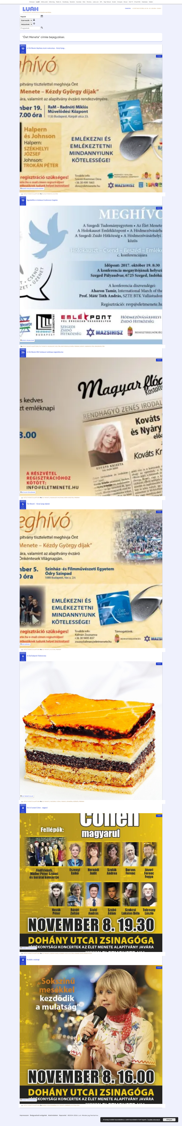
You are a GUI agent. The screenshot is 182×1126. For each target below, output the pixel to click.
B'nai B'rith (137, 2)
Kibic (84, 2)
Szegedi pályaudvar (28, 340)
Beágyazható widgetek (38, 1115)
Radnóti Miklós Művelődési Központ (33, 188)
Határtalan (145, 2)
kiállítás (57, 346)
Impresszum (24, 1115)
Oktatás (71, 346)
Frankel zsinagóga (67, 801)
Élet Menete (48, 194)
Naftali (151, 2)
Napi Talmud (107, 2)
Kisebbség (66, 2)
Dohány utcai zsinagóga (49, 1105)
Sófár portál (44, 2)
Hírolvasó (32, 2)
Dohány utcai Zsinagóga (29, 948)
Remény (89, 2)
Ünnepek (119, 2)
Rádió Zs (58, 2)
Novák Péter (88, 953)
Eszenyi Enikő (54, 953)
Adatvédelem (53, 1115)
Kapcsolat (62, 1115)
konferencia (65, 346)
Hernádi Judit (63, 953)
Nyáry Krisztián (69, 497)
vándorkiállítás (99, 346)
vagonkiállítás (89, 346)
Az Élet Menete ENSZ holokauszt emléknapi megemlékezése (45, 352)
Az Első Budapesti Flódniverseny (36, 655)
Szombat (78, 2)
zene (77, 1105)
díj (43, 194)
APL (101, 2)
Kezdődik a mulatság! (33, 959)
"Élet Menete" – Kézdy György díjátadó (38, 503)
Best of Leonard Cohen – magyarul (37, 807)
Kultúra (55, 194)
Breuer (126, 2)
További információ (153, 1119)
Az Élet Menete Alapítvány (32, 194)
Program (76, 346)
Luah (79, 1115)
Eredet (114, 2)
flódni (58, 801)
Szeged (82, 346)
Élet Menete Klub (27, 796)
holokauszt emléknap (57, 497)
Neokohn (72, 2)
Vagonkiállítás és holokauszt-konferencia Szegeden (42, 200)
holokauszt (50, 346)
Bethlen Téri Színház (28, 492)
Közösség (75, 801)
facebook (53, 801)
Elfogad (169, 1120)
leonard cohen (79, 953)
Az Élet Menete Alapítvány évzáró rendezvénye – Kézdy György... (46, 48)
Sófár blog (52, 2)
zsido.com (96, 2)
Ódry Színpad (26, 644)
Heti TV (131, 2)
